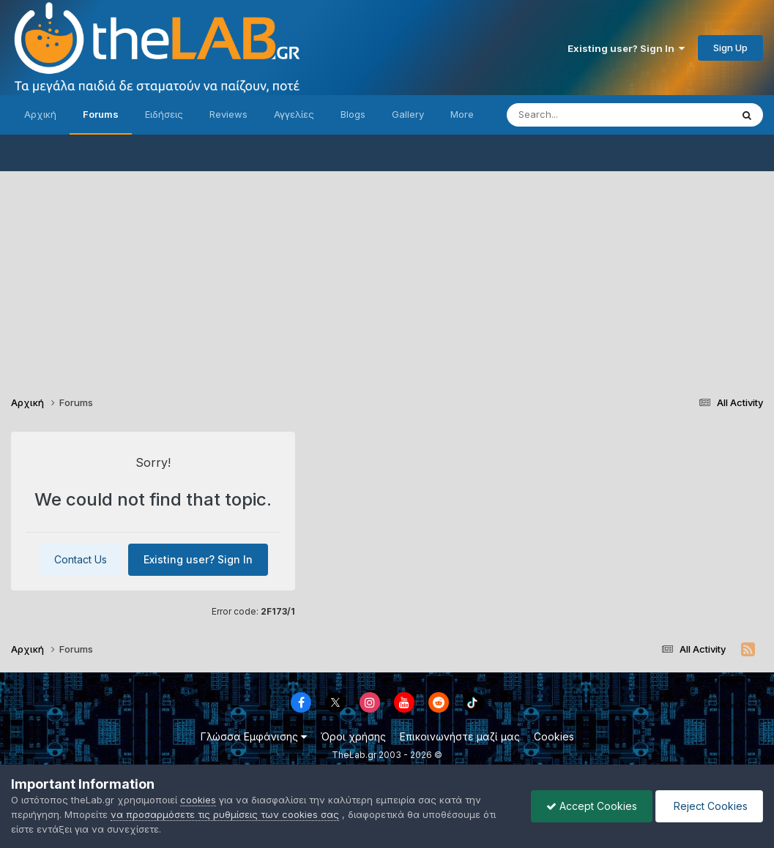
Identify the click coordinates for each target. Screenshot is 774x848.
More (462, 114)
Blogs (353, 114)
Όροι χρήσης (353, 736)
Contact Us (80, 559)
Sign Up (730, 47)
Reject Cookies (709, 806)
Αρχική (40, 114)
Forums (101, 114)
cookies (198, 800)
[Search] (589, 115)
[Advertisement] (387, 273)
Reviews (228, 114)
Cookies (554, 736)
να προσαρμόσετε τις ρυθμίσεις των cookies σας (225, 814)
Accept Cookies (591, 806)
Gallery (408, 114)
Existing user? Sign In (626, 48)
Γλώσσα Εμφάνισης (254, 736)
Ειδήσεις (164, 114)
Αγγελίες (294, 114)
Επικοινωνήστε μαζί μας (460, 736)
